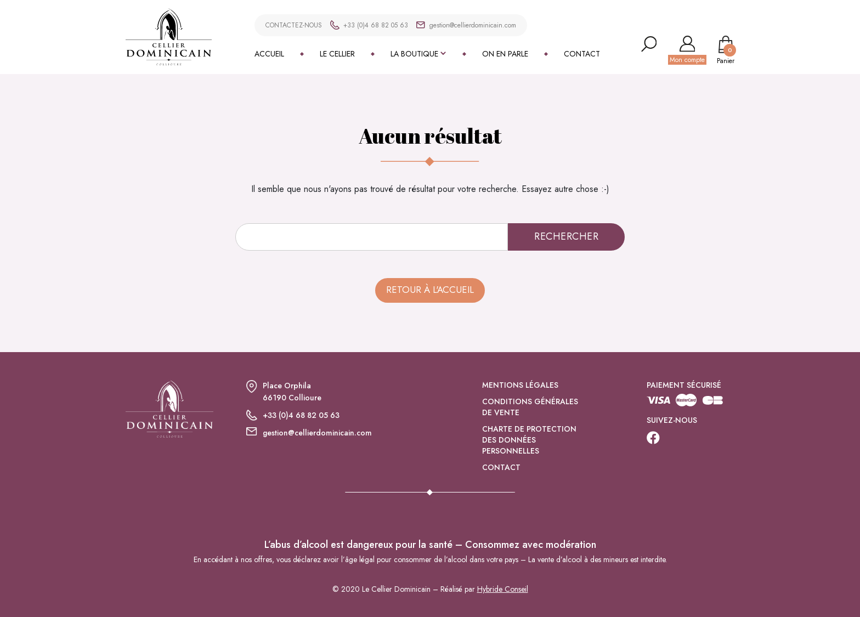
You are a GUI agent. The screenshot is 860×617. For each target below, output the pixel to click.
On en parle (505, 53)
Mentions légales (520, 385)
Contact (582, 53)
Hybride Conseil (502, 589)
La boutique (414, 53)
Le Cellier (337, 53)
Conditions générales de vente (530, 407)
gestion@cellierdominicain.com (472, 25)
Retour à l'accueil (430, 289)
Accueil (269, 53)
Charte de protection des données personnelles (529, 439)
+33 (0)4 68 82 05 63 (375, 25)
